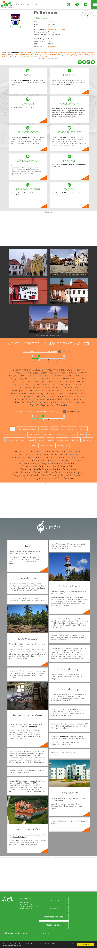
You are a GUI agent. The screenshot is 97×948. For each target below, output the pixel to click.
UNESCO (54, 429)
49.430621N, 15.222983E (57, 29)
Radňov (66, 55)
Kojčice (57, 378)
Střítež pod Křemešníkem (61, 396)
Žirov (53, 405)
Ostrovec (37, 55)
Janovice (71, 53)
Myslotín (22, 55)
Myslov (35, 384)
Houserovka (62, 53)
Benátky (23, 53)
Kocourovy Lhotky (44, 378)
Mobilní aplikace (53, 925)
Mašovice (62, 381)
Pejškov (44, 55)
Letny (21, 381)
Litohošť (52, 381)
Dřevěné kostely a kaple (15, 440)
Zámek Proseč (74, 451)
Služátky (87, 55)
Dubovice (56, 375)
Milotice (80, 381)
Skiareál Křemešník (28, 454)
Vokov (71, 402)
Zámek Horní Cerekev (57, 460)
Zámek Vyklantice (50, 475)
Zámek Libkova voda (55, 451)
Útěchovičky (64, 399)
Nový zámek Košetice (29, 463)
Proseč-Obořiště (47, 390)
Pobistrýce (52, 55)
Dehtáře (32, 375)
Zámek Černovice (65, 478)
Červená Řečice (57, 372)
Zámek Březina (21, 460)
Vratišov (80, 402)
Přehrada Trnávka (45, 457)
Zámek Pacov (70, 463)
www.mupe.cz (53, 46)
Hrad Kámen (75, 460)
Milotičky (16, 384)
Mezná (72, 381)
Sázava (54, 393)
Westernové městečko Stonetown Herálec (40, 469)
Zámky (81, 434)
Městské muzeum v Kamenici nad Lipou (33, 472)
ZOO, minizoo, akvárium (26, 429)
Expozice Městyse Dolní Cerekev (39, 478)
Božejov (51, 369)
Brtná (69, 369)
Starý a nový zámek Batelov (26, 475)
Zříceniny (91, 434)
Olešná (69, 384)
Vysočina (51, 22)
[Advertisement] (48, 229)
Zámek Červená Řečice (23, 457)
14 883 (50, 41)
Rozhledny (62, 434)
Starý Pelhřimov (39, 396)
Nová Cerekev (57, 384)
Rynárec (45, 393)
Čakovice (37, 53)
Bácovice (17, 369)
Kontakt (46, 933)
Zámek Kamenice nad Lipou (68, 472)
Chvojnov (44, 53)
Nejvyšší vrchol (62, 440)
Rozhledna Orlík (65, 466)
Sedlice (62, 393)
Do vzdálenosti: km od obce (40, 351)
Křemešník (81, 378)
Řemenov (15, 393)
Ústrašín (39, 399)
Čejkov (36, 372)
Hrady (72, 434)
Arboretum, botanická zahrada (42, 434)
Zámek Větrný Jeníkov (71, 475)
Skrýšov (80, 55)
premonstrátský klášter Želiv (70, 457)
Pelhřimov (45, 12)
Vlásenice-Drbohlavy (56, 402)
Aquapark (43, 429)
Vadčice (16, 402)
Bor (43, 369)
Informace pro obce (53, 916)
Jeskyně (41, 440)
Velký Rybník (27, 402)
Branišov (61, 369)
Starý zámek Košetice (51, 463)
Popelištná (73, 387)
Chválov (82, 372)
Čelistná (45, 372)
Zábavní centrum (46, 445)
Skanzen (83, 429)
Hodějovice (53, 53)
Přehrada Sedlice (68, 454)
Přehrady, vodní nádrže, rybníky (14, 434)
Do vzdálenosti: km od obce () (37, 411)
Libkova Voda (32, 381)
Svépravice (17, 399)
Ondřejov (79, 384)
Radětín (59, 55)
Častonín (26, 372)
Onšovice (22, 387)
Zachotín (34, 405)
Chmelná (71, 372)
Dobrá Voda (44, 375)
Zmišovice (62, 405)
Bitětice (29, 53)
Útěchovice (51, 399)
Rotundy (31, 440)
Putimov (61, 390)
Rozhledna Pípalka (49, 454)
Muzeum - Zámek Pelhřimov (29, 451)
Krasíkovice (68, 378)
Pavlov (31, 387)
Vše (12, 429)
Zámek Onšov (69, 469)
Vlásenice (40, 402)
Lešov (10, 55)
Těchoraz (29, 399)
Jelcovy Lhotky (80, 53)
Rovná (25, 393)
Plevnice (50, 387)
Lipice (16, 55)
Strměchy (80, 396)
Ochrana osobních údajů (15, 933)
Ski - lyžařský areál (69, 429)
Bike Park (75, 440)
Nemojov (29, 55)
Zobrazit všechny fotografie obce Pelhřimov (48, 335)
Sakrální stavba (62, 445)
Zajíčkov (45, 405)
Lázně (50, 440)
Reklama (54, 908)
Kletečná (29, 378)
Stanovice (25, 396)
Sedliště (72, 393)
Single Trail (87, 440)
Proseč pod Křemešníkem (24, 390)
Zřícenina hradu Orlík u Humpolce (39, 466)
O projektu (53, 900)
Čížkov (23, 375)
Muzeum (32, 445)
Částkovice (15, 372)
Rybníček (73, 55)
